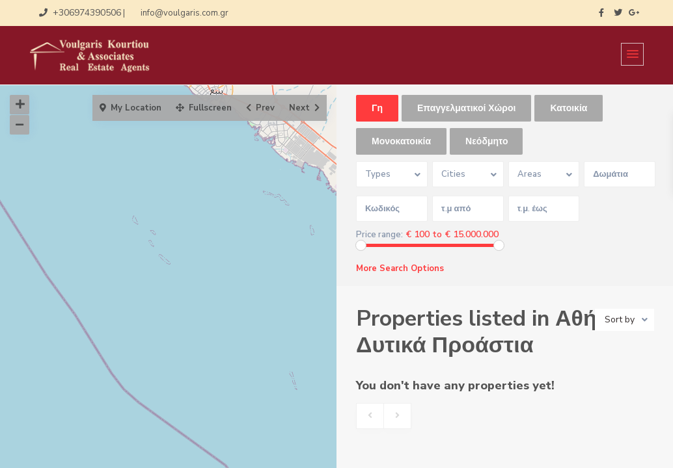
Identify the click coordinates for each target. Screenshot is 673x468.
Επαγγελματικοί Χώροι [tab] (466, 108)
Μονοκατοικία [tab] (401, 141)
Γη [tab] (377, 108)
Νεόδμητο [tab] (486, 141)
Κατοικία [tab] (568, 108)
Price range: (379, 235)
